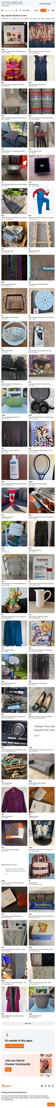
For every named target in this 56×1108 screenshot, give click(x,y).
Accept (51, 1104)
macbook (26, 18)
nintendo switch (16, 18)
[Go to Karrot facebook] (42, 1086)
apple (42, 18)
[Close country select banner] (54, 2)
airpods (34, 18)
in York (24, 16)
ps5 (10, 18)
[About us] (48, 10)
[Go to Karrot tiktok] (53, 1086)
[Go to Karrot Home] (6, 1086)
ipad (22, 18)
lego (31, 18)
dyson (38, 18)
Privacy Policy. (8, 1099)
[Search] (16, 10)
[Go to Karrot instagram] (45, 1086)
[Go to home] (2, 10)
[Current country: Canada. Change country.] (53, 10)
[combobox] (9, 10)
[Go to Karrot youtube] (49, 1086)
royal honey (48, 18)
